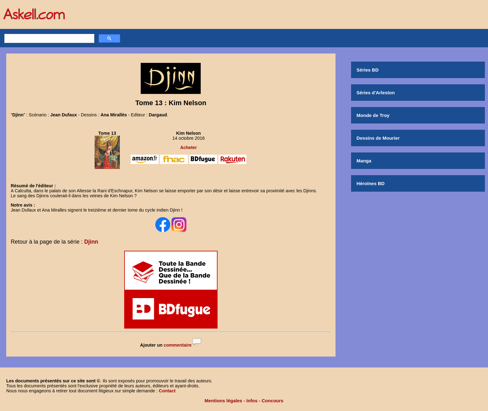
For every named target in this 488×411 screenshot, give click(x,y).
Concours (273, 400)
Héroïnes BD (371, 183)
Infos (252, 400)
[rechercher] (48, 38)
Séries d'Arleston (376, 92)
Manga (364, 160)
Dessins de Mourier (378, 138)
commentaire (178, 345)
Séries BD (368, 69)
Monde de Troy (373, 115)
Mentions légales (223, 400)
